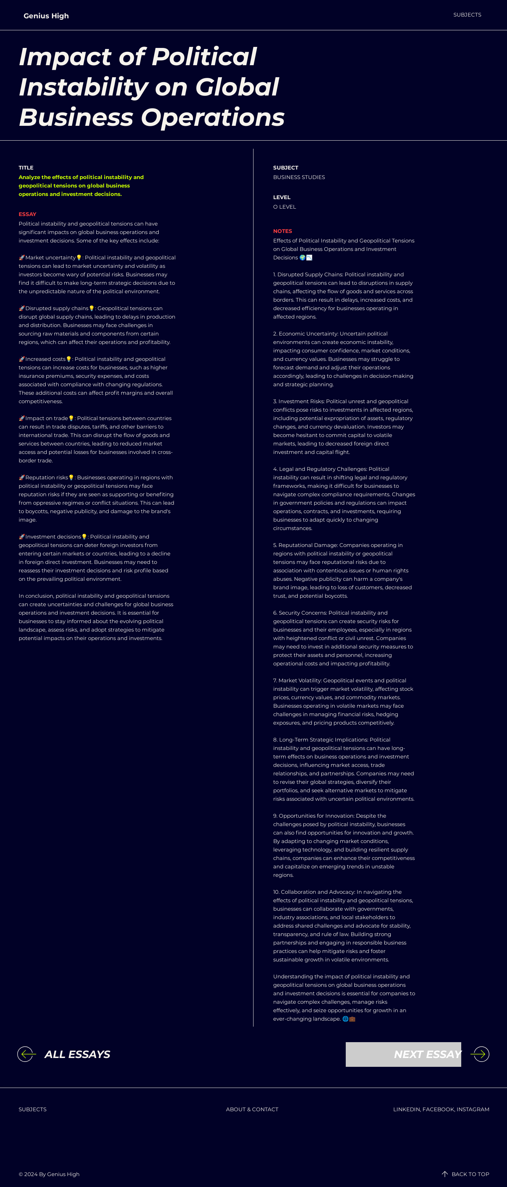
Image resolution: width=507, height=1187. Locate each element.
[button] (467, 14)
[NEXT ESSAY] (403, 1054)
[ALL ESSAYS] (102, 1054)
